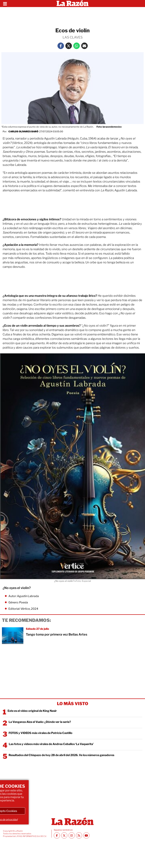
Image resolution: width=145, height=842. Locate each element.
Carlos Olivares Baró (23, 131)
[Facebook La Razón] (60, 46)
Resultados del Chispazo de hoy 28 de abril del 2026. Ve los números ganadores (61, 755)
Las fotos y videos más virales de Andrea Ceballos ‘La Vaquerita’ (51, 744)
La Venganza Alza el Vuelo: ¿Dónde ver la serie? (40, 722)
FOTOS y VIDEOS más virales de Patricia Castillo (40, 733)
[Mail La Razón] (84, 46)
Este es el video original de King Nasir (32, 711)
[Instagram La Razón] (72, 835)
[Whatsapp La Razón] (76, 46)
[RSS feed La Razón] (79, 835)
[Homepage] (72, 3)
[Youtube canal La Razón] (86, 835)
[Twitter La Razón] (68, 46)
